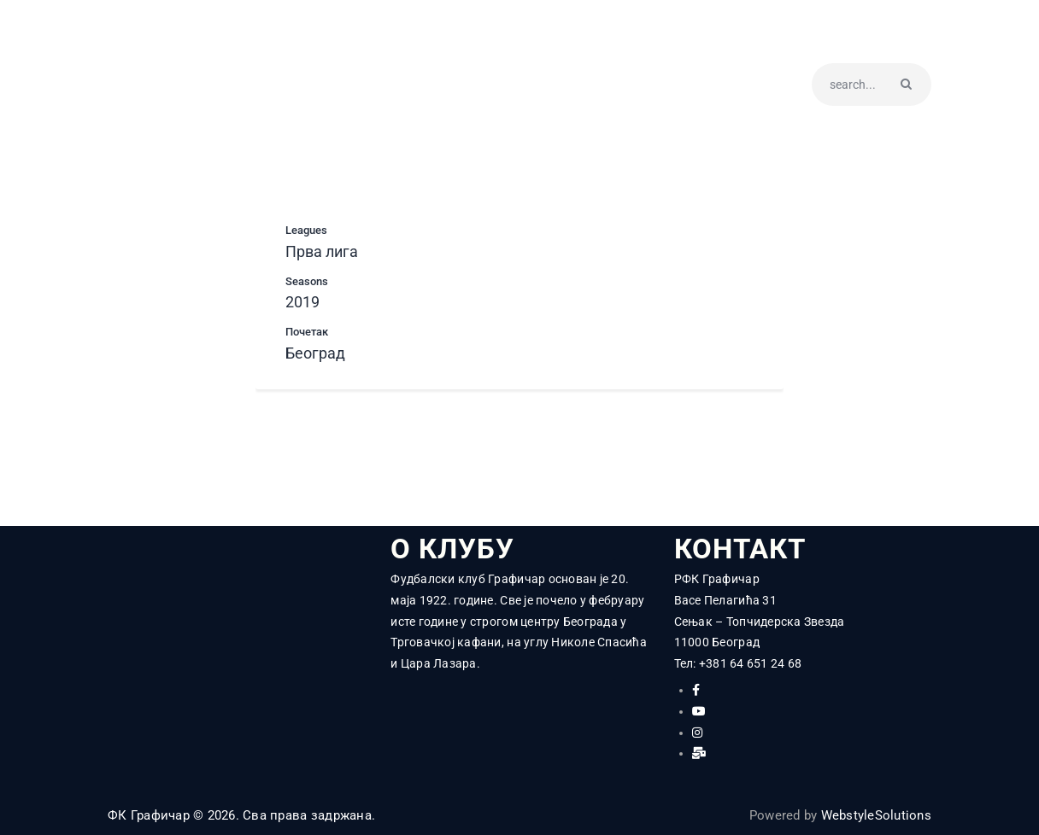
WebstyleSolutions (876, 815)
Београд (315, 353)
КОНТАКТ (742, 548)
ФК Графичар (148, 815)
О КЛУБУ (453, 548)
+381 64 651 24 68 (750, 663)
